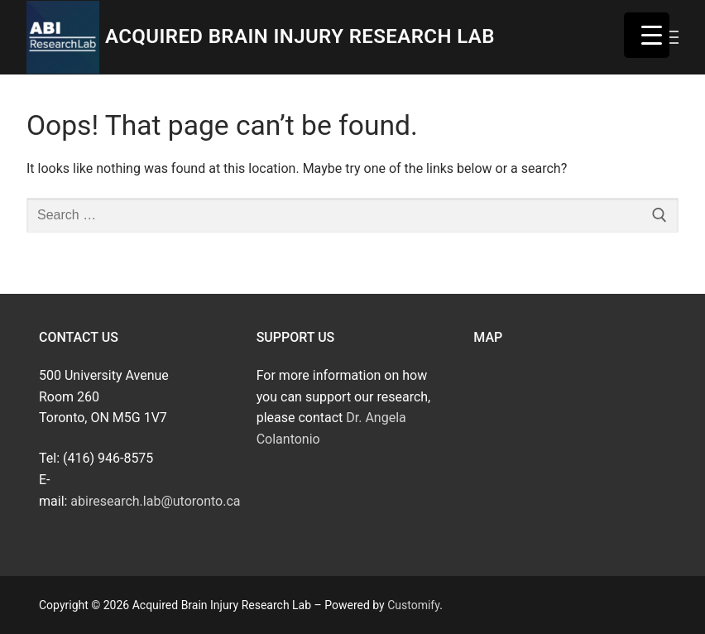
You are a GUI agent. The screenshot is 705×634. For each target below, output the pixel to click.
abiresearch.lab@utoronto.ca (155, 501)
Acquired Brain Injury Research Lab (300, 36)
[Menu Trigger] (646, 35)
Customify (413, 605)
